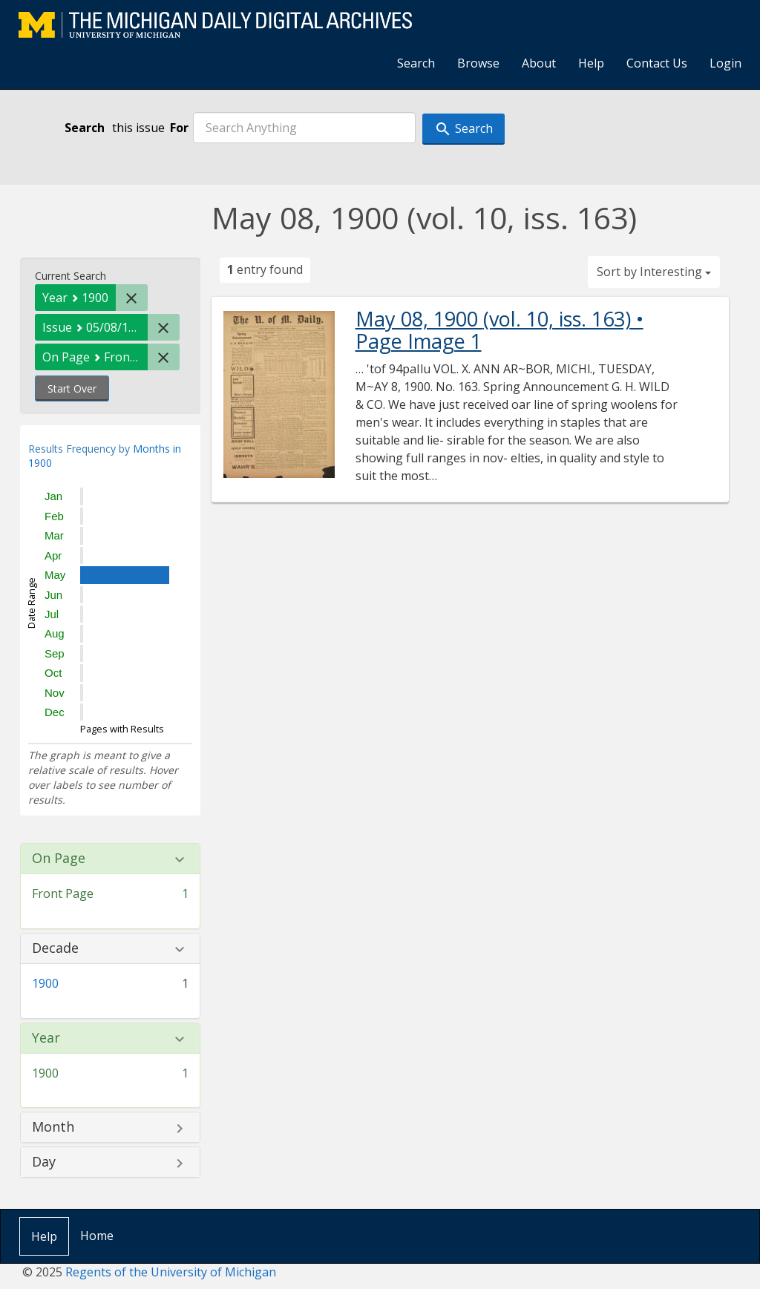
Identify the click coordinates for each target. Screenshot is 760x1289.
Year (46, 1038)
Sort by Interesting (654, 271)
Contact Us (656, 63)
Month (53, 1127)
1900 (45, 983)
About (539, 63)
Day (44, 1162)
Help (591, 63)
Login (725, 63)
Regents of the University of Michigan (170, 1272)
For (179, 127)
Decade (55, 948)
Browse (478, 63)
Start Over (72, 388)
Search (416, 63)
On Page (58, 858)
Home (97, 1235)
